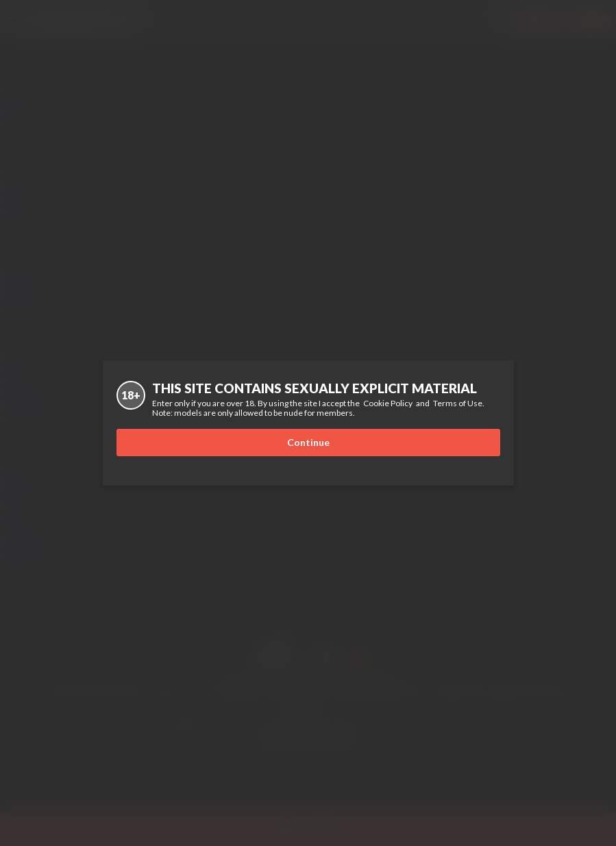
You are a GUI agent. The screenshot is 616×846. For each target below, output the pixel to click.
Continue (308, 442)
